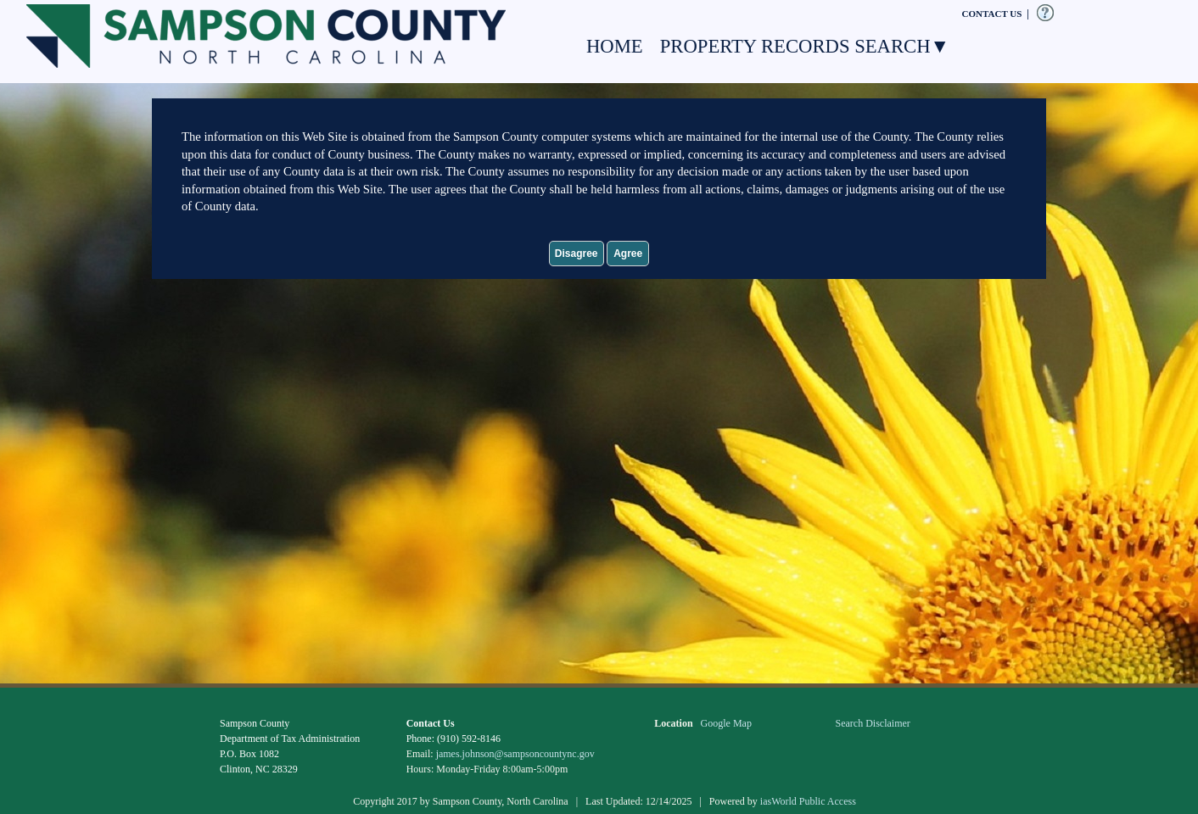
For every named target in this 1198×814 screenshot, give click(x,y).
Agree (627, 253)
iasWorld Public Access (808, 801)
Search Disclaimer (873, 723)
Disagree (576, 253)
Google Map (726, 723)
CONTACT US (992, 13)
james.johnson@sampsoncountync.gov (515, 754)
